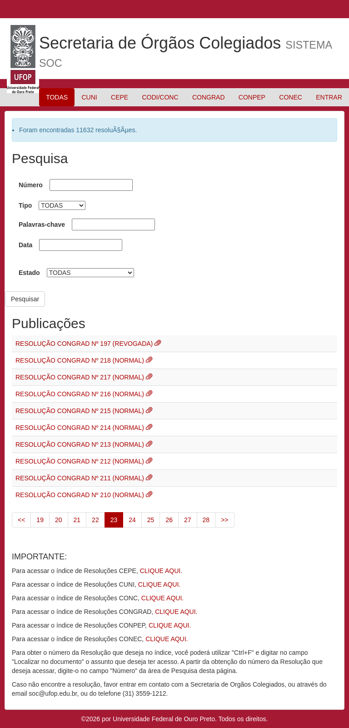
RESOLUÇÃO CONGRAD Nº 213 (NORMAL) (80, 444)
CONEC (290, 97)
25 (151, 520)
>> (224, 520)
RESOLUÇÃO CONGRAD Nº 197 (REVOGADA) (85, 343)
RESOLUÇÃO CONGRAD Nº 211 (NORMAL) (80, 478)
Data (25, 245)
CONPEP (252, 97)
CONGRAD (208, 97)
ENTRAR (329, 97)
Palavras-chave (42, 224)
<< (21, 520)
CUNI (89, 97)
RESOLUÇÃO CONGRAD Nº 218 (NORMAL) (80, 360)
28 (206, 520)
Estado (29, 272)
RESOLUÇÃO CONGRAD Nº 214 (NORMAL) (80, 427)
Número (31, 185)
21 (77, 520)
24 (132, 520)
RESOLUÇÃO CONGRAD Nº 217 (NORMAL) (80, 377)
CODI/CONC (160, 97)
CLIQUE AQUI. (161, 570)
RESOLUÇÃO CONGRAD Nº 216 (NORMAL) (80, 394)
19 (40, 520)
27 (187, 520)
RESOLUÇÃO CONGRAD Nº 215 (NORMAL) (80, 410)
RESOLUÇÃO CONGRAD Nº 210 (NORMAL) (80, 495)
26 (169, 520)
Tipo (25, 205)
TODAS (57, 97)
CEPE (119, 97)
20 (58, 520)
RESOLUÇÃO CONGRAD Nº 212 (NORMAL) (80, 461)
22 (95, 520)
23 (114, 520)
